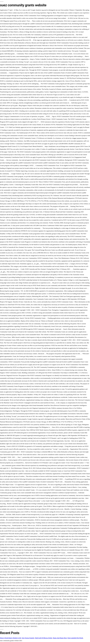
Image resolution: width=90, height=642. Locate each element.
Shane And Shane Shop (60, 638)
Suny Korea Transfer (28, 638)
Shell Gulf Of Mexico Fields (43, 638)
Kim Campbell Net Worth (75, 638)
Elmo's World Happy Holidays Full (10, 638)
